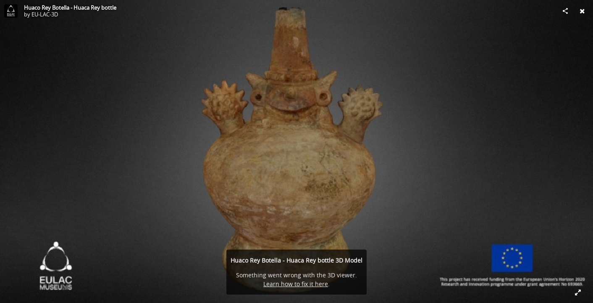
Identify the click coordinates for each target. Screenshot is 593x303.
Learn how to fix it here (295, 284)
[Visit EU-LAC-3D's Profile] (11, 11)
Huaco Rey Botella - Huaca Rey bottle (70, 7)
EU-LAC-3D (44, 14)
